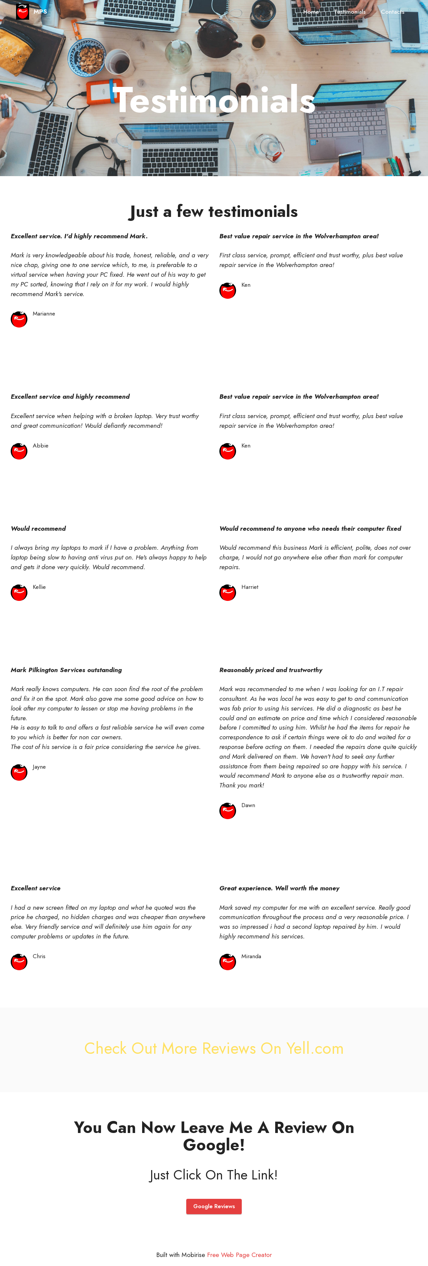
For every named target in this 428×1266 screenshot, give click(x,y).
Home (311, 11)
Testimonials (349, 11)
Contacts (392, 11)
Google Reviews (214, 1206)
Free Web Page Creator (239, 1255)
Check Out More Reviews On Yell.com (214, 1048)
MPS (40, 11)
